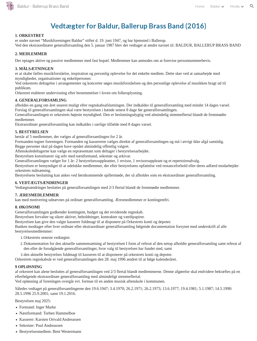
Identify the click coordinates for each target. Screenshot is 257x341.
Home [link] (200, 6)
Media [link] (235, 6)
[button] (252, 6)
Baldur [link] (215, 6)
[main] (128, 176)
